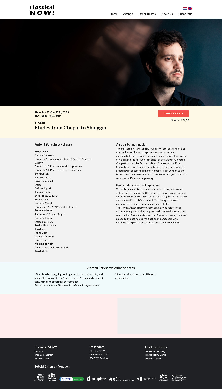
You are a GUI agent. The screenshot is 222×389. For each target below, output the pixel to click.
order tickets (173, 113)
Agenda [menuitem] (128, 13)
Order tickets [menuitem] (147, 13)
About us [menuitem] (167, 13)
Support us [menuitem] (185, 13)
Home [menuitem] (114, 13)
